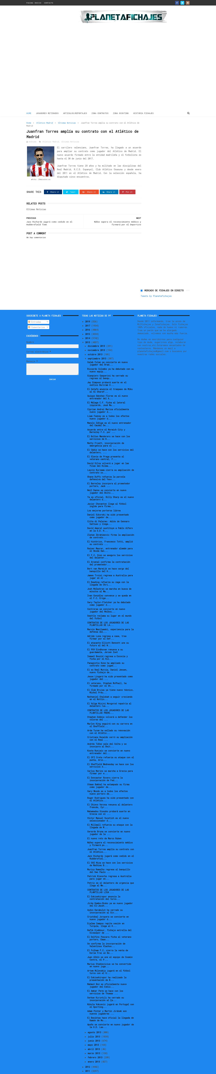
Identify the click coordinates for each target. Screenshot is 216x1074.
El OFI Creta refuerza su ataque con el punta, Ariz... (110, 748)
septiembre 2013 (97, 348)
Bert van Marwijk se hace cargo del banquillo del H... (108, 559)
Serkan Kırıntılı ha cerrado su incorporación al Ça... (105, 988)
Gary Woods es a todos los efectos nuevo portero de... (107, 782)
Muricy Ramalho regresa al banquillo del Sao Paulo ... (108, 860)
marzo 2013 (94, 1043)
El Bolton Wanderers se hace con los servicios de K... (108, 427)
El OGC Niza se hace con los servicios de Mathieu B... (110, 854)
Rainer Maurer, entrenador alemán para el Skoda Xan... (110, 539)
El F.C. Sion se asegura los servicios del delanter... (110, 546)
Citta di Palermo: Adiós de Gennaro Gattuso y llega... (108, 512)
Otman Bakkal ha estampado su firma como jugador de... (108, 775)
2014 (88, 327)
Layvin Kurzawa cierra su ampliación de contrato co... (110, 461)
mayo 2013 (94, 1034)
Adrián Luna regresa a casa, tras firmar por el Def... (106, 627)
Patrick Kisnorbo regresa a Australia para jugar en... (109, 867)
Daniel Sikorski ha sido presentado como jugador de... (108, 505)
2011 (88, 1060)
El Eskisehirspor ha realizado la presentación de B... (106, 968)
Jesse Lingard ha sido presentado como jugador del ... (110, 667)
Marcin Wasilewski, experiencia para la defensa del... (110, 620)
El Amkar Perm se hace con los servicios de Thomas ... (105, 982)
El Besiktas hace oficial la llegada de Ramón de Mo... (110, 1009)
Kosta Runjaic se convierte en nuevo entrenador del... (108, 741)
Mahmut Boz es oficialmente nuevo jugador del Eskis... (107, 975)
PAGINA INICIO (33, 3)
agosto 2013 (95, 1022)
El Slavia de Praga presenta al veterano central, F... (105, 447)
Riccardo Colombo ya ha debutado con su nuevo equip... (110, 360)
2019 (88, 311)
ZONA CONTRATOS (100, 113)
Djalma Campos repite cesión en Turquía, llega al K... (105, 914)
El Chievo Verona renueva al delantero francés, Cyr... (109, 795)
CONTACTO (48, 3)
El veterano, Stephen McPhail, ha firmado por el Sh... (106, 674)
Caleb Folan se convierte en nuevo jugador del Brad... (107, 353)
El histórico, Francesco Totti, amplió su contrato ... (110, 533)
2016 (88, 319)
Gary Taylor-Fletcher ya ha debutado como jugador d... (108, 593)
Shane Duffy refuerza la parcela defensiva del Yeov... (106, 468)
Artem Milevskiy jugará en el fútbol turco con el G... (108, 962)
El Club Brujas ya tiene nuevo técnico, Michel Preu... (110, 681)
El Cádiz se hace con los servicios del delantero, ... (110, 441)
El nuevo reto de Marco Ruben (104, 828)
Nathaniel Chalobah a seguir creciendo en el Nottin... (109, 688)
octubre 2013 (96, 344)
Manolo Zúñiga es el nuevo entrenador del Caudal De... (109, 414)
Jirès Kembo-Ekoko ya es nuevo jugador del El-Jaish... (110, 894)
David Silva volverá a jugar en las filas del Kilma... (108, 454)
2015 (88, 323)
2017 (88, 315)
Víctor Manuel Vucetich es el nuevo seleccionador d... (108, 809)
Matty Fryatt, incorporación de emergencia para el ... (105, 434)
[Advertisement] (48, 59)
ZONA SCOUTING (121, 113)
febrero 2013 (96, 1047)
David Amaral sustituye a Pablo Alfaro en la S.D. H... (110, 519)
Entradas (34, 311)
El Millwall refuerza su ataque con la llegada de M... (109, 816)
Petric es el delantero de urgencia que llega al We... (110, 874)
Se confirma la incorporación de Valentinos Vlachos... (106, 934)
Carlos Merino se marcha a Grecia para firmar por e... (110, 762)
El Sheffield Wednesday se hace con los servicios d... (110, 755)
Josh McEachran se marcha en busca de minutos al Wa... (109, 580)
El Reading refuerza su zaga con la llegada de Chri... (108, 573)
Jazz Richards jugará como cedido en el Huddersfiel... (110, 847)
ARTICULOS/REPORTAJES (75, 113)
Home (28, 113)
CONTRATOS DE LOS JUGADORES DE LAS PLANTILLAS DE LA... (108, 613)
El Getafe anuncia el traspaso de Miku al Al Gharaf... (110, 380)
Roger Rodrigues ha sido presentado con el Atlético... (110, 789)
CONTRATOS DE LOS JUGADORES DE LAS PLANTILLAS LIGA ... (108, 881)
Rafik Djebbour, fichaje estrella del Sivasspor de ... (109, 921)
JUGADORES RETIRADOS (47, 113)
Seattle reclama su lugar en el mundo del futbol (109, 607)
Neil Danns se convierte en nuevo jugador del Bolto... (106, 481)
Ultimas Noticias (67, 122)
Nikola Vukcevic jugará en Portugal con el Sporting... (110, 995)
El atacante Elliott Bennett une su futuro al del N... (108, 634)
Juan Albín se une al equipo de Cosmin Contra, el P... (110, 948)
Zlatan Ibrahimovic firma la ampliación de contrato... (110, 526)
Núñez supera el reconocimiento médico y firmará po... (110, 833)
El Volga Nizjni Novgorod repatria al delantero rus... (109, 694)
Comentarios (36, 316)
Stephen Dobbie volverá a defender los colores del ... (109, 708)
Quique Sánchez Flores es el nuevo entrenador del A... (107, 387)
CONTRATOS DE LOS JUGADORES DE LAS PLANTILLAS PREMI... (108, 701)
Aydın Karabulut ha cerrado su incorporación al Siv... (105, 901)
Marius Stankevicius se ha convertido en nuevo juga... (109, 955)
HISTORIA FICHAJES (143, 113)
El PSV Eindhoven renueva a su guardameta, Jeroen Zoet (105, 640)
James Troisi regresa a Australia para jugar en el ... (110, 566)
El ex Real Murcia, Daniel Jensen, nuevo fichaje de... (107, 661)
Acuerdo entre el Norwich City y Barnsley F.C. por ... (106, 420)
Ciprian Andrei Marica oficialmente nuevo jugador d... (108, 400)
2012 (88, 1056)
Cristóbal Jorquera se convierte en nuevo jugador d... (108, 908)
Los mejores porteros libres (104, 500)
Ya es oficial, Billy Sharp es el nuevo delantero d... (110, 488)
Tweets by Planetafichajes (156, 129)
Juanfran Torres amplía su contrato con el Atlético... (110, 840)
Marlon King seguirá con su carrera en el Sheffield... (109, 715)
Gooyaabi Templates (80, 1070)
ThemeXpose (44, 1070)
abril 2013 (94, 1038)
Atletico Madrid (44, 122)
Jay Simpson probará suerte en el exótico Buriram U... (106, 373)
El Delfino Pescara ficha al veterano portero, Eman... (109, 928)
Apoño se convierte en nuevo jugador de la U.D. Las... (110, 1015)
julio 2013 (94, 1026)
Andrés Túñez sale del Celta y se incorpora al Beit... (106, 735)
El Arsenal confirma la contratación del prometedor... (108, 553)
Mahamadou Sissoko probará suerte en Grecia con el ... (108, 802)
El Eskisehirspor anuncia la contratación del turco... (103, 887)
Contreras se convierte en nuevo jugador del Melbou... (106, 600)
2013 (88, 332)
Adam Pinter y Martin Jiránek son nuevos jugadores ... (107, 1002)
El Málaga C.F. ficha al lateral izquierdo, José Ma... (106, 393)
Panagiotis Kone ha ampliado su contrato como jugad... (105, 654)
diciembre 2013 (97, 335)
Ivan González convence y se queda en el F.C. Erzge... (109, 586)
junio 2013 (94, 1030)
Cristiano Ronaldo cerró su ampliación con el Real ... (110, 728)
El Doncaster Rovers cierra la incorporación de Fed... (105, 769)
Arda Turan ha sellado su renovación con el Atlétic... (108, 721)
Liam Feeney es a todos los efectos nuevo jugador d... (108, 407)
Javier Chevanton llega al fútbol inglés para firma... (106, 495)
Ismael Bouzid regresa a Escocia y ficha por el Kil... (107, 647)
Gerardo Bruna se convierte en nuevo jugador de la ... (108, 822)
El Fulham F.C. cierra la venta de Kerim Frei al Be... (107, 941)
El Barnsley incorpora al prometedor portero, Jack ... (108, 474)
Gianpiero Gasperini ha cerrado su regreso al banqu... (107, 366)
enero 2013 (94, 1051)
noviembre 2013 (97, 339)
